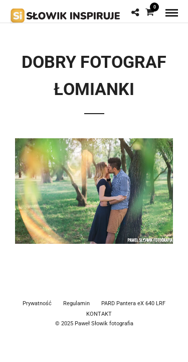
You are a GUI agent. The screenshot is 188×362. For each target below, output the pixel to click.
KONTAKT (99, 314)
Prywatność (37, 303)
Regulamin (76, 303)
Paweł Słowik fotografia (104, 323)
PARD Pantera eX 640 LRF (133, 303)
